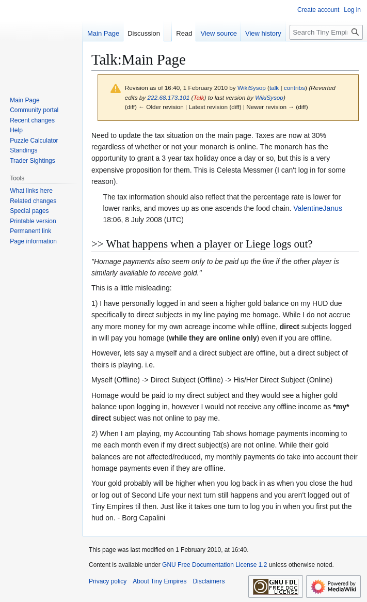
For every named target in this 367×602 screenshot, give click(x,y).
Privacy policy (107, 581)
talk (274, 87)
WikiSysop (269, 97)
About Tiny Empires (159, 581)
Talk (198, 97)
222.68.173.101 (169, 97)
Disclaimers (209, 581)
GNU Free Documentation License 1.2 (214, 564)
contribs (294, 87)
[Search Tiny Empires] (326, 32)
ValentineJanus (317, 208)
